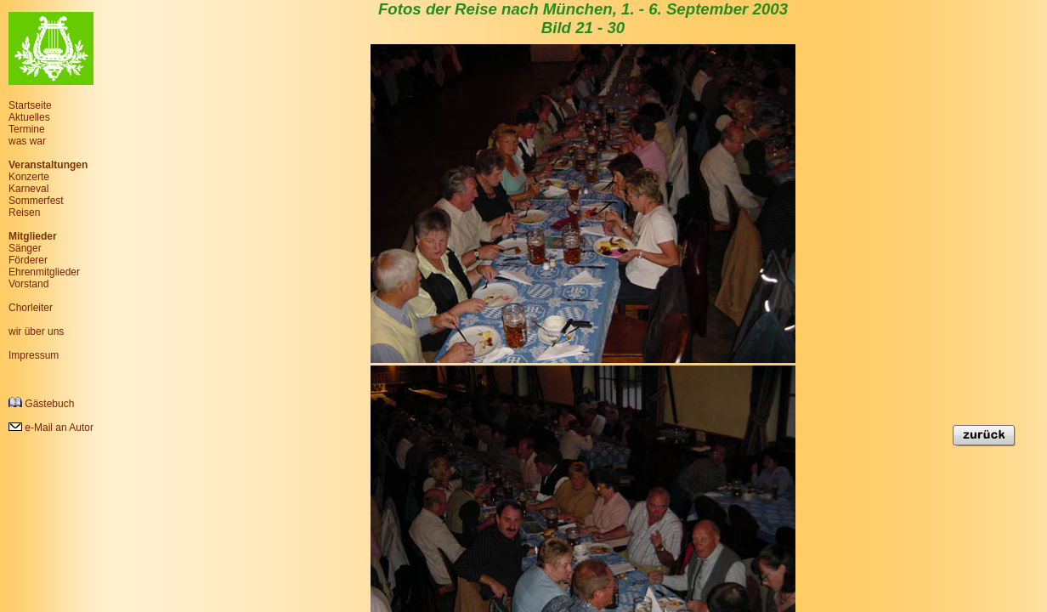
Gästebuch (41, 403)
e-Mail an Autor (50, 428)
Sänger (25, 248)
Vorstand (28, 284)
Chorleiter (30, 308)
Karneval (28, 189)
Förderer (28, 260)
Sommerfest (36, 201)
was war (27, 141)
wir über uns (36, 331)
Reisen (24, 212)
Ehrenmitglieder (44, 272)
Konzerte (28, 177)
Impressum (33, 355)
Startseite (30, 105)
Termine (26, 129)
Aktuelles (29, 117)
